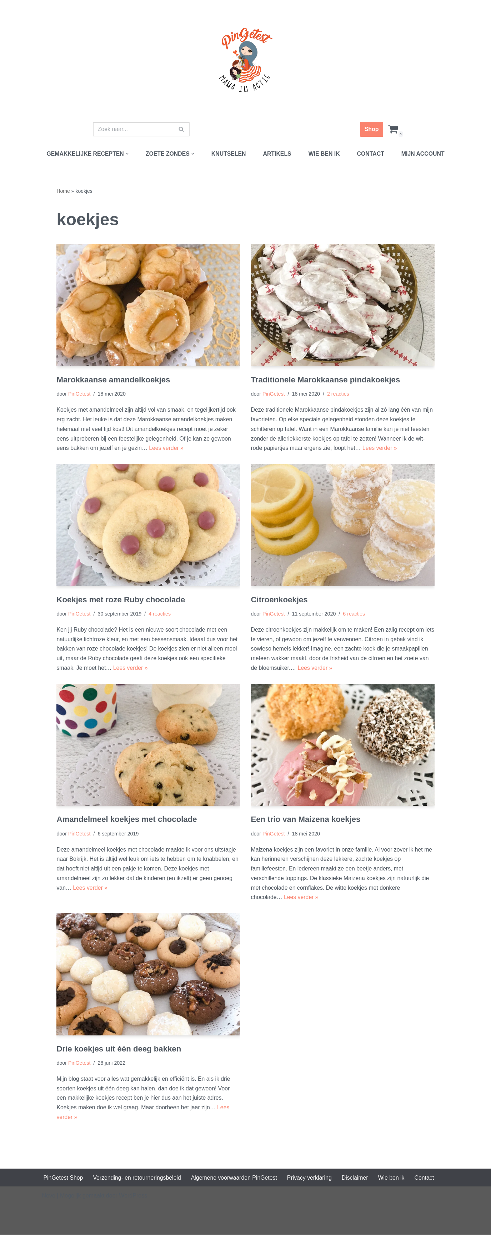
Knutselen (228, 154)
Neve (48, 1201)
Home (63, 191)
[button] (126, 153)
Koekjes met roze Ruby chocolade (121, 601)
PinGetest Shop (64, 1183)
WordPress (133, 1201)
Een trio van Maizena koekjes (306, 822)
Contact (371, 154)
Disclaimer (358, 1183)
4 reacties (160, 615)
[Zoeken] (133, 129)
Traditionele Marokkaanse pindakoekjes (326, 380)
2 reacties (339, 394)
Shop (372, 129)
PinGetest (79, 394)
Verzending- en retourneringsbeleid (138, 1183)
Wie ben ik (325, 154)
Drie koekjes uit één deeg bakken (119, 1052)
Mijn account (424, 154)
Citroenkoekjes (280, 601)
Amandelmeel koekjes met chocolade (127, 822)
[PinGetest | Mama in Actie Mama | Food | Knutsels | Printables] (245, 60)
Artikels (277, 154)
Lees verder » (167, 450)
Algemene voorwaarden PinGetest (236, 1183)
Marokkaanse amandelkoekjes (113, 380)
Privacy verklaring (311, 1183)
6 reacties (355, 615)
